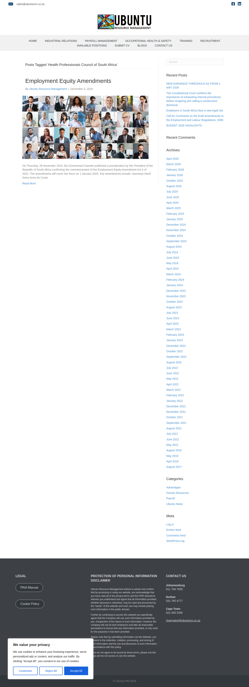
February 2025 (175, 213)
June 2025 (172, 197)
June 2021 (172, 439)
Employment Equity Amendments (68, 81)
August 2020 (174, 450)
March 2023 (173, 329)
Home (33, 40)
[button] (29, 587)
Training (185, 40)
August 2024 (174, 246)
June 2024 (172, 257)
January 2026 (174, 175)
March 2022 (173, 389)
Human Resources (177, 492)
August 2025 (174, 186)
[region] (50, 658)
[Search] (195, 62)
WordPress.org (175, 540)
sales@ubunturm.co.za (30, 4)
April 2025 (172, 202)
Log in (170, 524)
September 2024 (176, 241)
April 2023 (172, 323)
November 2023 (176, 296)
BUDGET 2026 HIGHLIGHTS (184, 125)
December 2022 (176, 345)
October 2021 (174, 417)
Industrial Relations (61, 40)
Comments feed (176, 535)
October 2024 (174, 235)
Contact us (163, 45)
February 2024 (175, 279)
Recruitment (210, 40)
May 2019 (172, 455)
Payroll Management (101, 40)
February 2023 (175, 334)
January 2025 (174, 219)
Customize (25, 670)
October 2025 (174, 180)
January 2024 (174, 285)
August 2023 (174, 307)
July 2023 (172, 312)
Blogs (142, 45)
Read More (29, 183)
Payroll (170, 498)
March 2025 (173, 208)
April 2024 (172, 268)
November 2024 (176, 230)
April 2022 (172, 384)
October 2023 (174, 301)
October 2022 (174, 351)
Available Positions (92, 45)
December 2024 (176, 224)
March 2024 (173, 274)
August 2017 (174, 466)
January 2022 (174, 400)
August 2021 (174, 428)
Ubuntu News (174, 504)
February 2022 (175, 395)
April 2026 (172, 158)
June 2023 (172, 318)
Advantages (173, 487)
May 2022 (172, 378)
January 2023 (174, 340)
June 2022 (172, 373)
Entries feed (173, 529)
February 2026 (175, 169)
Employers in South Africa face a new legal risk (194, 110)
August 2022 (174, 362)
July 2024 (172, 252)
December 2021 (176, 406)
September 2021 (176, 422)
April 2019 (172, 461)
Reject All (51, 670)
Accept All (76, 670)
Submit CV (122, 45)
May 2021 (172, 444)
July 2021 (172, 433)
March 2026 (173, 164)
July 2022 (172, 367)
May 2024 (172, 263)
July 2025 (172, 191)
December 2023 (176, 290)
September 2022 (176, 356)
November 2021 (176, 411)
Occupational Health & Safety (148, 40)
